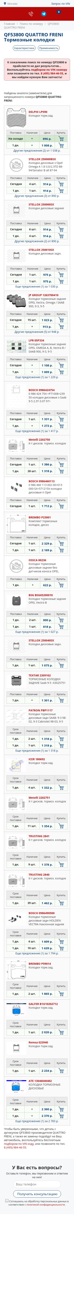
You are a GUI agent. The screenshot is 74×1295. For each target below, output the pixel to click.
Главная (9, 24)
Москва (12, 3)
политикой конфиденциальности (45, 1204)
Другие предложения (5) (37, 332)
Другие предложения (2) (37, 150)
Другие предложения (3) (37, 196)
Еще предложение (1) (36, 286)
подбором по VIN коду (19, 1144)
